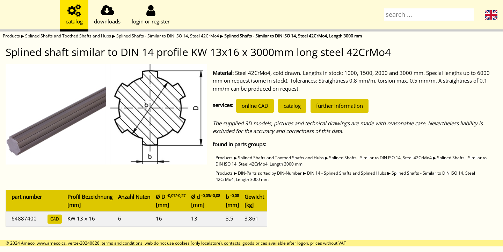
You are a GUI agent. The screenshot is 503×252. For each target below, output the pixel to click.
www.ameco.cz (51, 243)
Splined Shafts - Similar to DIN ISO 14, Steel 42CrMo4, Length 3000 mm (293, 36)
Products (11, 36)
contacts (232, 243)
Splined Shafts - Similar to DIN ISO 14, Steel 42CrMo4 (167, 36)
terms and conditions (122, 243)
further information (339, 105)
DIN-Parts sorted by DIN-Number (270, 173)
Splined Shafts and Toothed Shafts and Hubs (68, 36)
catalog (292, 105)
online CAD (255, 105)
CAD (54, 219)
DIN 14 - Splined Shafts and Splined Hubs (346, 173)
